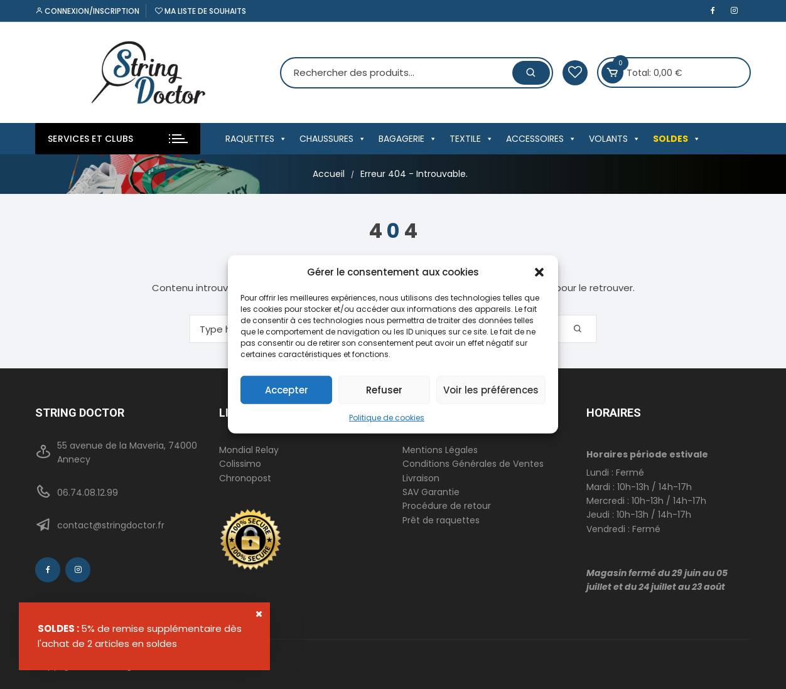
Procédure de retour (446, 505)
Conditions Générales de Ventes (473, 463)
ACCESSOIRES (541, 138)
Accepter (286, 389)
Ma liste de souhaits (200, 11)
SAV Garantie (431, 492)
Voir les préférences (491, 389)
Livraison (420, 478)
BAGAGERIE (408, 138)
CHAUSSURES (332, 138)
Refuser (384, 389)
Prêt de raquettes (441, 520)
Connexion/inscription (87, 11)
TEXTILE (471, 138)
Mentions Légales (440, 450)
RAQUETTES (256, 138)
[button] (539, 272)
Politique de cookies (386, 417)
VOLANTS (614, 138)
